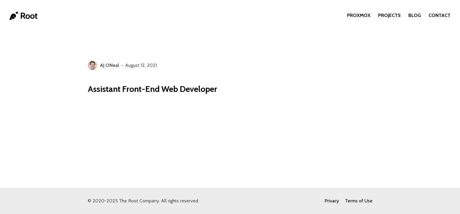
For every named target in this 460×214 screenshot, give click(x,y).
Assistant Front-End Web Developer (152, 89)
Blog (414, 15)
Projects (389, 15)
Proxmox (358, 15)
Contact (440, 15)
